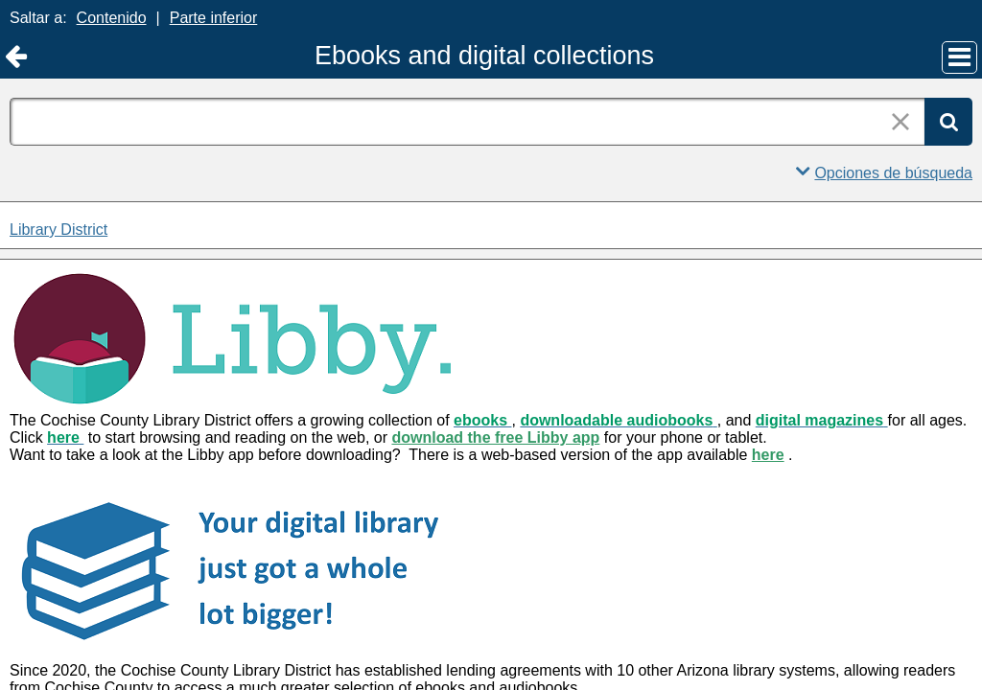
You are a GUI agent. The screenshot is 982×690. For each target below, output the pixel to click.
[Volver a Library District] (16, 57)
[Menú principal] (959, 57)
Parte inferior (214, 18)
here (768, 455)
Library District (58, 229)
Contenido (112, 18)
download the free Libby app (495, 437)
